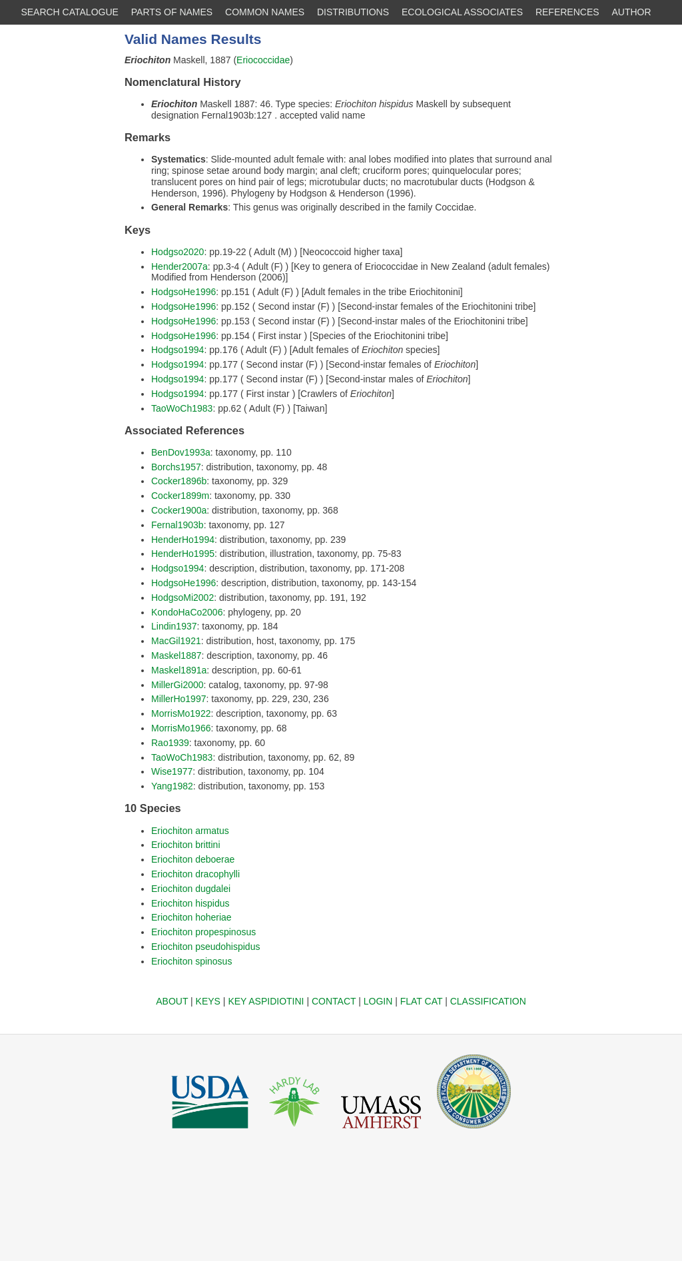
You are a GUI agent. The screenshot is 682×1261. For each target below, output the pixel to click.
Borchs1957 (176, 467)
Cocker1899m (180, 495)
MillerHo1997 (178, 698)
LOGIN (378, 1001)
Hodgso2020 (177, 251)
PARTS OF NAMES (171, 12)
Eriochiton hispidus (190, 903)
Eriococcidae (263, 60)
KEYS (208, 1001)
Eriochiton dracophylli (195, 874)
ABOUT (172, 1001)
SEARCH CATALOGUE (70, 12)
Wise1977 (171, 771)
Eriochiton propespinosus (203, 932)
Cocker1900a (178, 510)
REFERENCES (567, 12)
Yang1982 (172, 786)
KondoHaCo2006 (186, 612)
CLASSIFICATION (488, 1001)
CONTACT (334, 1001)
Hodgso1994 (177, 349)
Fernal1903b (177, 525)
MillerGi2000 (177, 684)
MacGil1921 (176, 640)
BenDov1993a (180, 452)
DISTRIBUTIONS (353, 12)
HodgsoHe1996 (183, 291)
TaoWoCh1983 (181, 408)
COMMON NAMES (264, 12)
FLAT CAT (421, 1001)
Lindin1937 (174, 626)
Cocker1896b (178, 481)
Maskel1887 (176, 655)
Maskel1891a (178, 670)
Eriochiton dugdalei (190, 888)
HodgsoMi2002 (182, 597)
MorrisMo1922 (180, 713)
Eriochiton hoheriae (191, 917)
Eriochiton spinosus (191, 961)
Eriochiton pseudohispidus (205, 946)
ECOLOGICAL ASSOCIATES (462, 12)
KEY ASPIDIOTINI (266, 1001)
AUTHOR (631, 12)
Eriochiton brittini (185, 844)
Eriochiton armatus (190, 830)
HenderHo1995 (182, 553)
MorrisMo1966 (180, 728)
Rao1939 (170, 742)
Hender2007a (179, 266)
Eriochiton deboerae (192, 859)
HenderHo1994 (182, 539)
